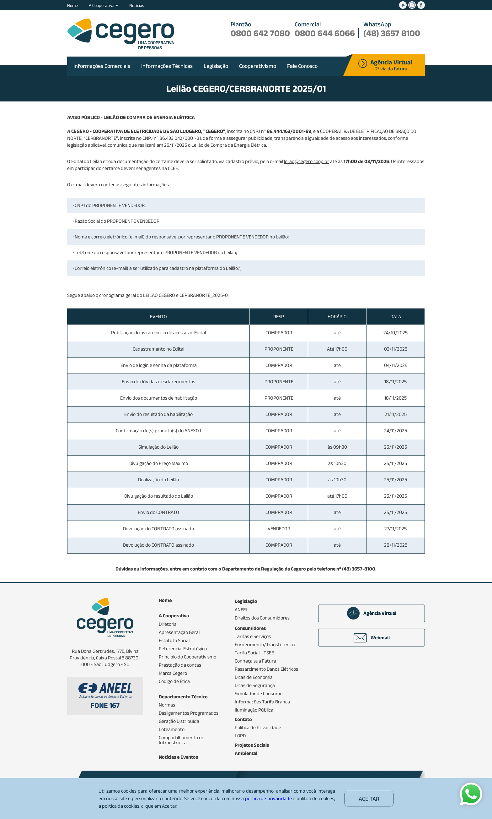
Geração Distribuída (179, 721)
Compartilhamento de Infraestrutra (181, 740)
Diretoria (168, 624)
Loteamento (171, 729)
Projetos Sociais (252, 745)
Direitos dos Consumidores (262, 617)
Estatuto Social (174, 640)
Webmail (372, 637)
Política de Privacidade (258, 727)
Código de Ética (174, 681)
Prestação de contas (180, 665)
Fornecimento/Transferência (265, 644)
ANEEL (241, 609)
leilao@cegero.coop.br (306, 161)
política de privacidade (268, 798)
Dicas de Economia (254, 677)
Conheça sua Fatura (255, 660)
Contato (243, 719)
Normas (167, 704)
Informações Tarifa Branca (262, 701)
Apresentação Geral (179, 632)
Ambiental (246, 753)
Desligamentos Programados (188, 713)
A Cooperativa (103, 5)
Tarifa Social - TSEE (254, 652)
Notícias (136, 5)
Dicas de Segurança (255, 685)
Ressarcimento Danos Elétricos (266, 669)
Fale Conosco (302, 66)
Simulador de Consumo (258, 693)
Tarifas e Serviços (253, 636)
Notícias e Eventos (178, 757)
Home (72, 5)
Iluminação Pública (254, 710)
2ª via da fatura (391, 65)
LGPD (240, 735)
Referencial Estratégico (183, 648)
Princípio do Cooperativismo (187, 656)
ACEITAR (369, 798)
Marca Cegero (173, 673)
